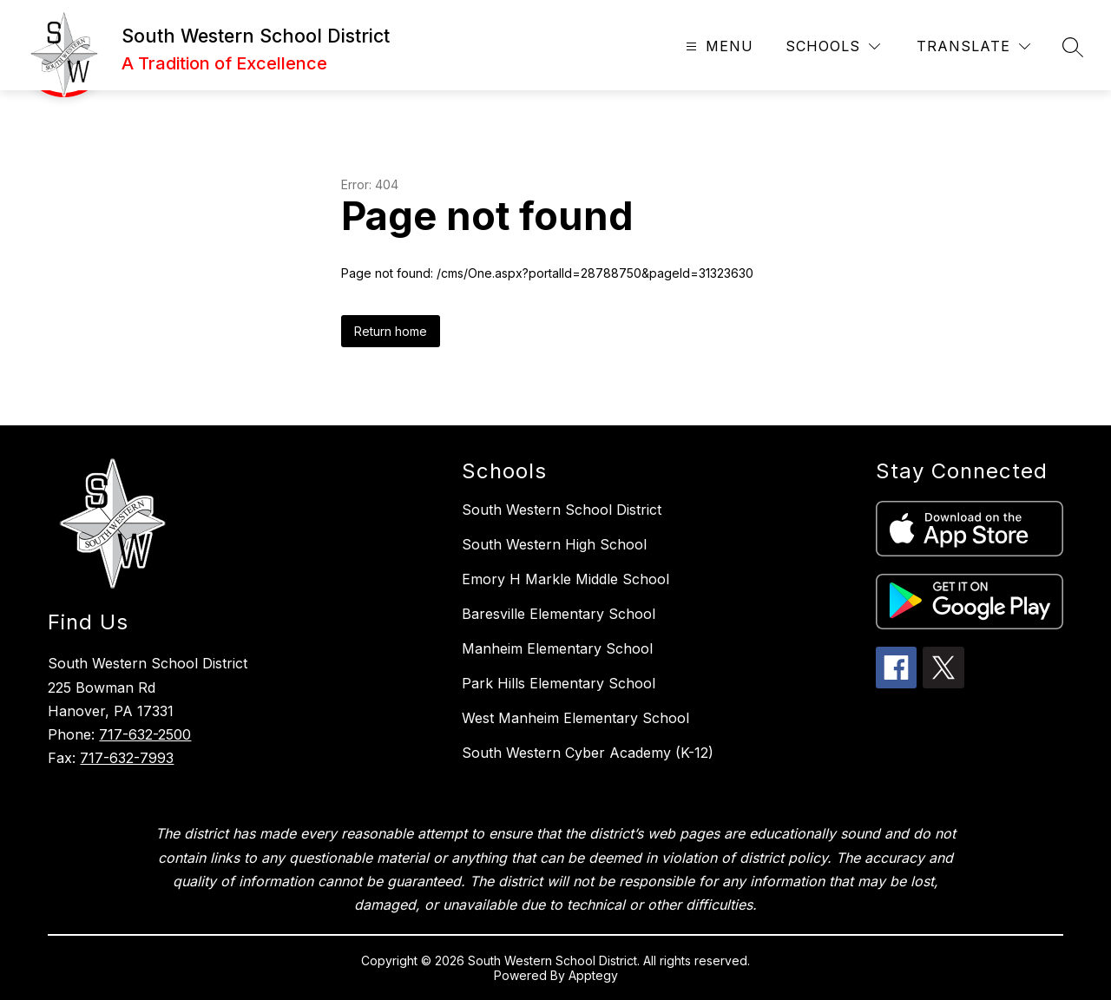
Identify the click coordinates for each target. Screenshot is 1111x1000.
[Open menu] (717, 46)
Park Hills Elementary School (558, 683)
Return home (390, 331)
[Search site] (1072, 46)
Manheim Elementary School (557, 648)
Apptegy (593, 975)
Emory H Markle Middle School (565, 579)
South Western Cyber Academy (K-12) (587, 752)
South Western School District (561, 509)
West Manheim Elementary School (575, 718)
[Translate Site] (973, 46)
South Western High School (554, 544)
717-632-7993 (127, 757)
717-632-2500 (145, 734)
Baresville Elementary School (558, 613)
